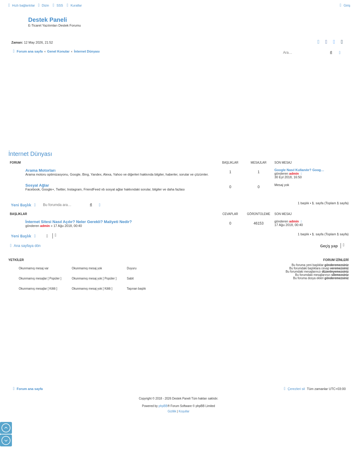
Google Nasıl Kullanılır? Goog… (299, 170)
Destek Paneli (47, 19)
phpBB (163, 406)
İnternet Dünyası (30, 153)
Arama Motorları (40, 170)
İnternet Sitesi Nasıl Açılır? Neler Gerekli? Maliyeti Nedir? (78, 221)
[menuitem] (42, 5)
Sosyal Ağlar (37, 185)
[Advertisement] (178, 104)
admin (294, 173)
